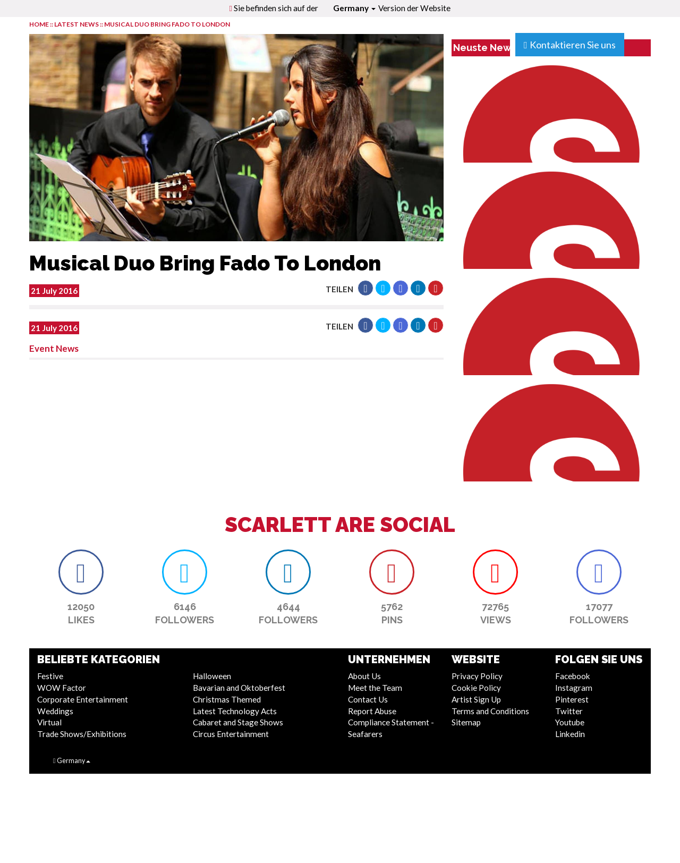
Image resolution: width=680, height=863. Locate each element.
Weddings (55, 711)
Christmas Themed (227, 699)
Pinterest (572, 699)
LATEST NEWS (77, 24)
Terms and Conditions (490, 711)
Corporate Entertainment (82, 699)
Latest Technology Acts (235, 711)
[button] (365, 288)
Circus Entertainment (231, 734)
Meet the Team (375, 687)
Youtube (569, 722)
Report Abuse (372, 711)
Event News (54, 348)
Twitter (569, 711)
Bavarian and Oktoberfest (239, 687)
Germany (354, 8)
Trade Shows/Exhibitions (81, 734)
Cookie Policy (476, 687)
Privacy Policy (477, 676)
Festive (50, 676)
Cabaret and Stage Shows (238, 722)
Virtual (49, 722)
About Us (364, 676)
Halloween (212, 676)
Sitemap (466, 722)
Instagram (573, 687)
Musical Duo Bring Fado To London (167, 24)
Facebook (572, 676)
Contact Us (368, 699)
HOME (39, 24)
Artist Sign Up (476, 699)
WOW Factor (61, 687)
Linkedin (570, 734)
